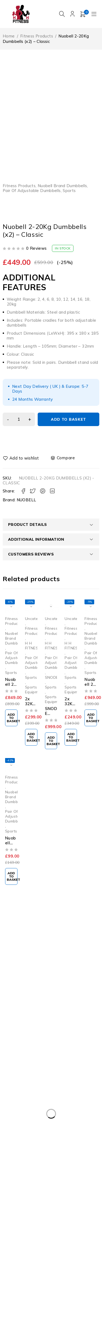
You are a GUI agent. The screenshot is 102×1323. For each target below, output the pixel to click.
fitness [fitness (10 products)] (14, 1210)
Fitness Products (36, 36)
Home (9, 36)
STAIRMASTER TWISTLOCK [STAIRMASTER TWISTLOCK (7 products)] (33, 1232)
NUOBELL (26, 499)
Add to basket (68, 419)
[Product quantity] (19, 419)
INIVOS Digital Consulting (51, 1293)
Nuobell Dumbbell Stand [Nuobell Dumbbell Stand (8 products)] (30, 1221)
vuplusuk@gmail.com (28, 982)
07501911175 (25, 997)
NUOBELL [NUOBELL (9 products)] (42, 1210)
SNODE (51, 677)
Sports (69, 190)
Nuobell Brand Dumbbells (62, 185)
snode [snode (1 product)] (70, 1221)
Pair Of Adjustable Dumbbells (32, 190)
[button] (11, 718)
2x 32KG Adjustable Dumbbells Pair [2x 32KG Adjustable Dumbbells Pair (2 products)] (40, 1199)
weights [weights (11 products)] (15, 1259)
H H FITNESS (33, 645)
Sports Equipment (34, 689)
